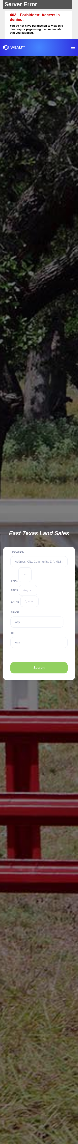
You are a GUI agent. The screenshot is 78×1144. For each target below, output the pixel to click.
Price (15, 612)
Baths (15, 601)
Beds (14, 590)
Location (17, 552)
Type (14, 580)
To (12, 633)
